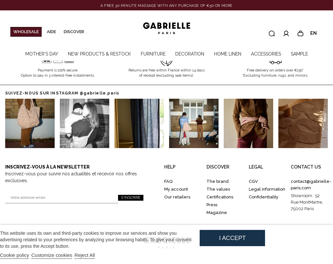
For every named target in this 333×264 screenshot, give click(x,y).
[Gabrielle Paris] (166, 29)
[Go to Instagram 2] (139, 123)
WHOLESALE (26, 31)
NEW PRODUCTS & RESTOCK (99, 54)
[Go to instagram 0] (30, 123)
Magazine (216, 212)
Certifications (219, 197)
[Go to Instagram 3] (194, 123)
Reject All (84, 255)
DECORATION (189, 54)
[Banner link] (166, 5)
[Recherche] (272, 33)
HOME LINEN (227, 54)
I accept (232, 238)
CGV (253, 181)
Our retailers (177, 197)
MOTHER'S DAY (41, 54)
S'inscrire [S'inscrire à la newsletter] (130, 197)
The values (218, 189)
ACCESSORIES (266, 54)
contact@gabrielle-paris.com (311, 184)
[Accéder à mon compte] (286, 33)
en (316, 33)
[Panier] (300, 33)
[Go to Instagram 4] (248, 123)
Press (211, 204)
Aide (51, 31)
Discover (74, 31)
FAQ (168, 181)
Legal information (267, 189)
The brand (217, 181)
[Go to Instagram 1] (84, 123)
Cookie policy (14, 255)
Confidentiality (263, 197)
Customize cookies (51, 255)
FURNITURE (153, 54)
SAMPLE (299, 54)
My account (176, 189)
